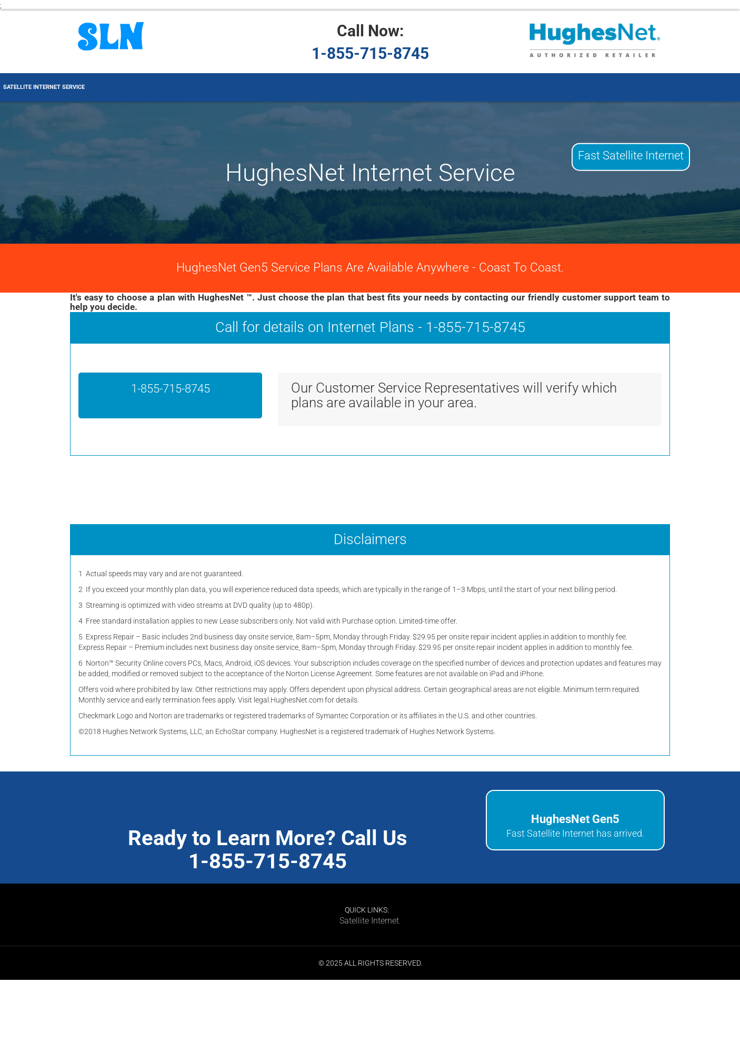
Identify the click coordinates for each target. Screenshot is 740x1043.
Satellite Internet (369, 921)
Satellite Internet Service (44, 87)
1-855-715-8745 (370, 53)
